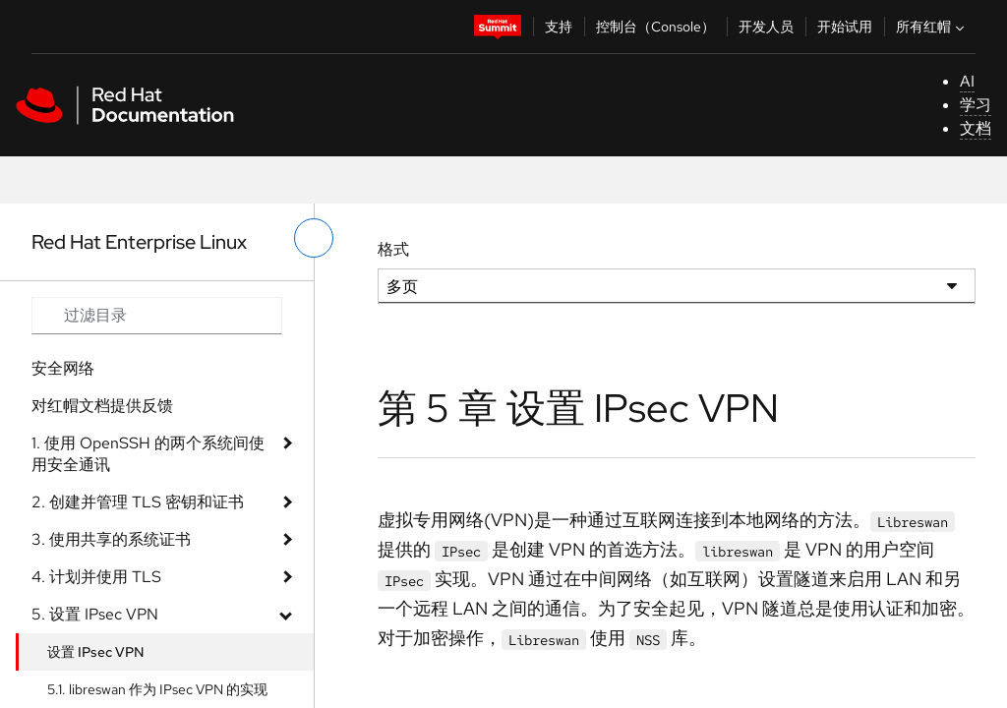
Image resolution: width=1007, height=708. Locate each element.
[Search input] (156, 315)
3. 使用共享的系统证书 (111, 539)
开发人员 (766, 26)
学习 (975, 104)
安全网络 (62, 368)
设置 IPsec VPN (96, 652)
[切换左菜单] (313, 238)
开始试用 (844, 26)
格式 (393, 249)
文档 (975, 128)
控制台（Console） (655, 26)
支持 (558, 26)
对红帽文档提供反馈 (102, 405)
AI (967, 81)
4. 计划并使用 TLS (96, 576)
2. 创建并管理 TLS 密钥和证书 (137, 502)
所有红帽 (932, 26)
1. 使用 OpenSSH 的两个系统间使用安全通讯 (148, 454)
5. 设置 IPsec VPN (94, 614)
